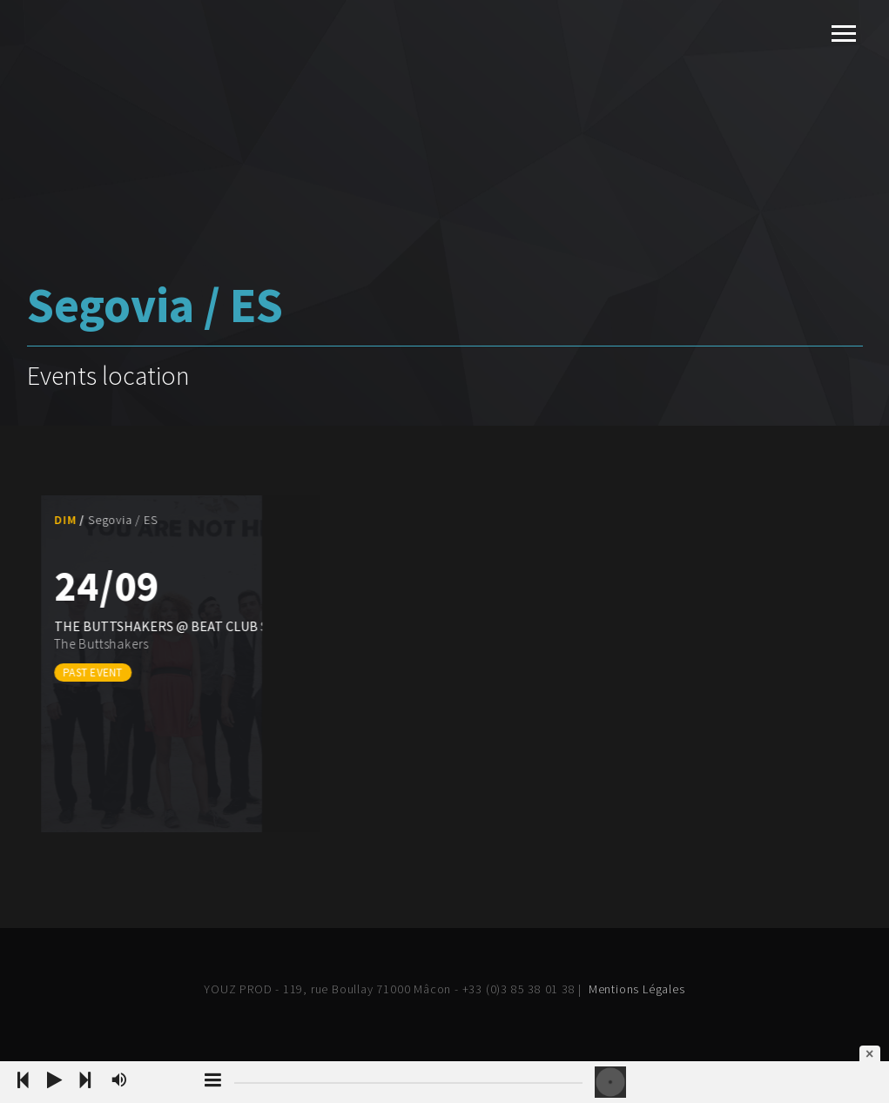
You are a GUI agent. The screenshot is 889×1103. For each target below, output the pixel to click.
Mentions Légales (637, 989)
